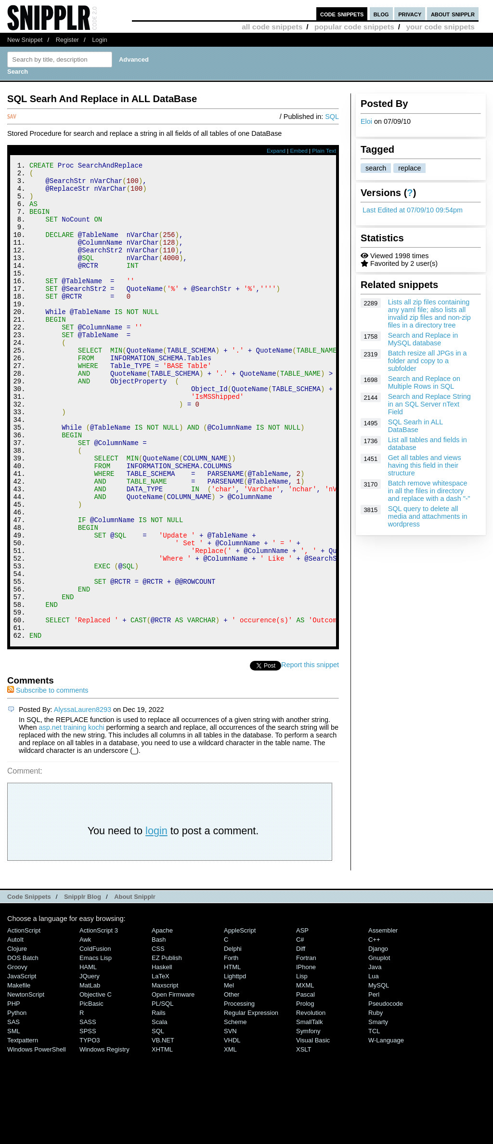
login (156, 920)
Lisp (302, 1065)
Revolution (310, 1102)
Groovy (17, 1056)
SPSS (87, 1120)
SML (13, 1120)
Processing (239, 1093)
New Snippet (24, 39)
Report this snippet (310, 754)
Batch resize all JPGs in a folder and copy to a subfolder (427, 360)
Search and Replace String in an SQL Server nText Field (429, 404)
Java (374, 1056)
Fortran (306, 1047)
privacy (409, 14)
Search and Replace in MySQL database (423, 339)
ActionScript (23, 1020)
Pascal (305, 1084)
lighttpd (235, 1065)
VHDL (232, 1129)
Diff (300, 1038)
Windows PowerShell (36, 1139)
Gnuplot (379, 1047)
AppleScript (240, 1020)
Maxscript (165, 1074)
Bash (159, 1029)
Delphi (233, 1038)
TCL (374, 1120)
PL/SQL (162, 1093)
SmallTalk (309, 1111)
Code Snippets (29, 986)
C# (300, 1029)
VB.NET (163, 1129)
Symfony (308, 1120)
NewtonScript (25, 1084)
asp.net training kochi (71, 817)
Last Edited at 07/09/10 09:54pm (413, 210)
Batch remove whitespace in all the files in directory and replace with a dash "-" (429, 490)
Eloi (366, 121)
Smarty (378, 1111)
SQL (332, 116)
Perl (373, 1084)
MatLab (89, 1074)
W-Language (386, 1129)
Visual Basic (313, 1129)
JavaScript (21, 1065)
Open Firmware (173, 1084)
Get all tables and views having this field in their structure (424, 465)
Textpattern (22, 1129)
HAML (88, 1056)
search (375, 168)
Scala (159, 1111)
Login (99, 39)
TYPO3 (89, 1129)
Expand (276, 151)
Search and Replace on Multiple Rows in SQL (424, 382)
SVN (230, 1120)
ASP (302, 1020)
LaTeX (160, 1065)
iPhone (306, 1056)
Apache (162, 1020)
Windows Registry (104, 1139)
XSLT (303, 1139)
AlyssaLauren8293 (82, 799)
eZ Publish (167, 1047)
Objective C (95, 1084)
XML (230, 1139)
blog (381, 14)
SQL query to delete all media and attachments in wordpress (427, 516)
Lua (373, 1065)
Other (231, 1084)
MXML (305, 1074)
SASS (87, 1111)
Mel (229, 1074)
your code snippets (440, 27)
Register (67, 39)
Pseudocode (385, 1093)
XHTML (162, 1139)
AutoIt (15, 1029)
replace (409, 168)
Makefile (18, 1074)
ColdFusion (95, 1038)
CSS (158, 1038)
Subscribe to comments (47, 780)
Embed (299, 151)
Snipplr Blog (82, 986)
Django (378, 1038)
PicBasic (91, 1093)
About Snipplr (135, 986)
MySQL (378, 1074)
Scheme (235, 1111)
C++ (374, 1029)
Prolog (305, 1093)
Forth (231, 1047)
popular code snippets (354, 27)
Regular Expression (251, 1102)
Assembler (383, 1020)
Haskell (162, 1056)
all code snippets (272, 27)
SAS (13, 1111)
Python (16, 1102)
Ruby (375, 1102)
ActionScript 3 (98, 1020)
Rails (159, 1102)
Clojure (17, 1038)
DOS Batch (23, 1047)
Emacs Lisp (95, 1047)
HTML (232, 1056)
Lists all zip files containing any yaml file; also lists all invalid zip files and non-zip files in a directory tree (429, 313)
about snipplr (453, 14)
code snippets (342, 14)
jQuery (89, 1065)
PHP (13, 1093)
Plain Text (324, 151)
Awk (85, 1029)
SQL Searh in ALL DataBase (415, 426)
